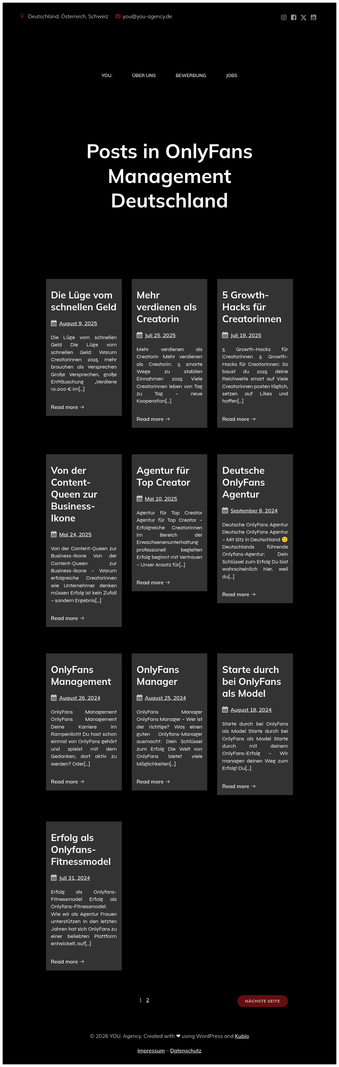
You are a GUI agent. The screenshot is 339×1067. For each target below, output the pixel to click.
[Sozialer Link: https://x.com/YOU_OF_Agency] (304, 17)
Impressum (151, 1050)
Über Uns (144, 75)
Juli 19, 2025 (241, 335)
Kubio (242, 1036)
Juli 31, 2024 (70, 877)
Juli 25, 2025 (156, 335)
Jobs (231, 75)
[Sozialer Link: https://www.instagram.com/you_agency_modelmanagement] (284, 17)
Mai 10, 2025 (157, 498)
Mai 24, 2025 (71, 534)
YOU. (107, 75)
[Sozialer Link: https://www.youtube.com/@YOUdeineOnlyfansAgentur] (313, 17)
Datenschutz (186, 1050)
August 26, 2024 (75, 697)
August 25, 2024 (161, 697)
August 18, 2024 (246, 709)
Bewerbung (191, 75)
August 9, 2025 (74, 323)
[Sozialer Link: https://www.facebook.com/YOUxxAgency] (294, 17)
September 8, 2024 (249, 510)
